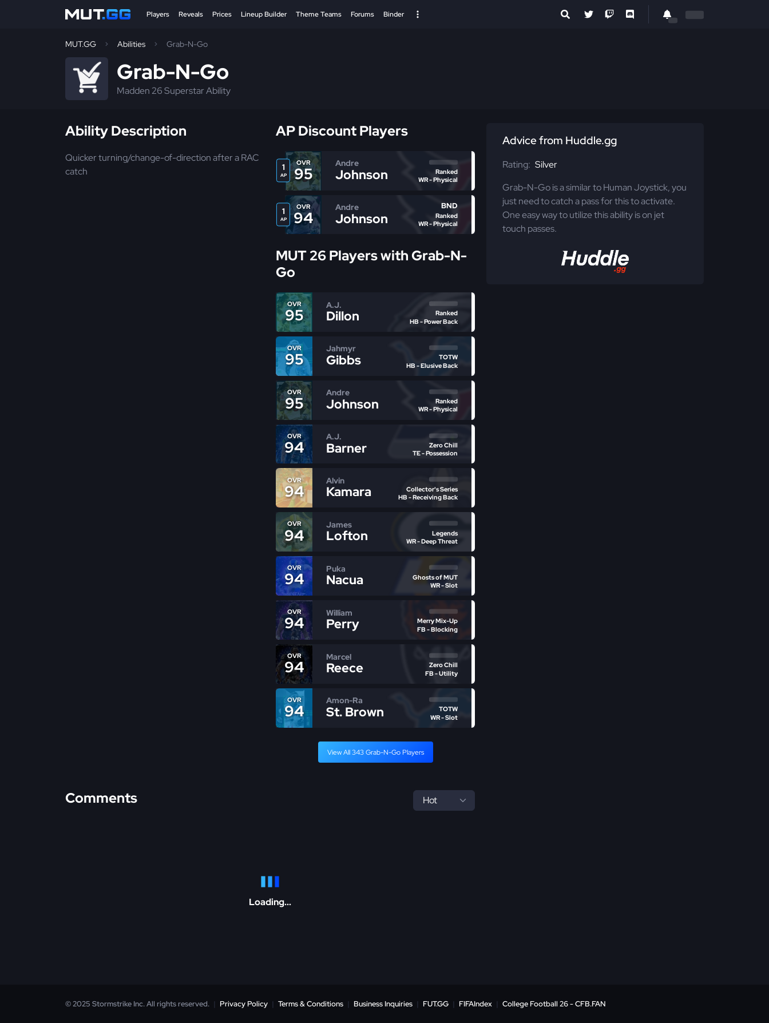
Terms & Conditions (310, 1004)
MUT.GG (80, 44)
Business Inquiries (383, 1004)
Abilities (131, 44)
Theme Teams (319, 14)
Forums (362, 14)
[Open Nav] (418, 14)
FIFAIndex (475, 1004)
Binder (393, 14)
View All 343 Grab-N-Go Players (375, 752)
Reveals (191, 14)
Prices (222, 14)
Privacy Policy (244, 1004)
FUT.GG (436, 1004)
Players (157, 14)
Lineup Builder (264, 14)
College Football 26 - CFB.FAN (554, 1004)
